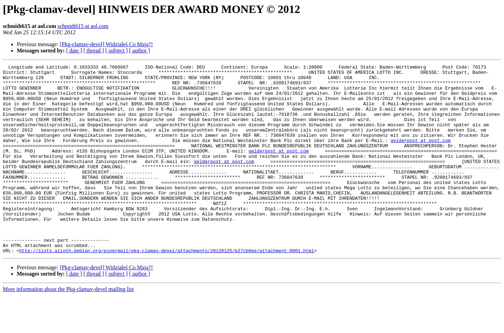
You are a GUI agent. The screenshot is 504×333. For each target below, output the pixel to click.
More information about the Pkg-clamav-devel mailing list (68, 327)
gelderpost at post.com (421, 156)
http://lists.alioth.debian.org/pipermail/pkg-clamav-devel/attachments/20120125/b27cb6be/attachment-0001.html (166, 288)
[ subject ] (116, 51)
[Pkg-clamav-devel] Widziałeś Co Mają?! (106, 44)
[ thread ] (93, 51)
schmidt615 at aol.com (82, 26)
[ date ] (74, 51)
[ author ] (139, 51)
